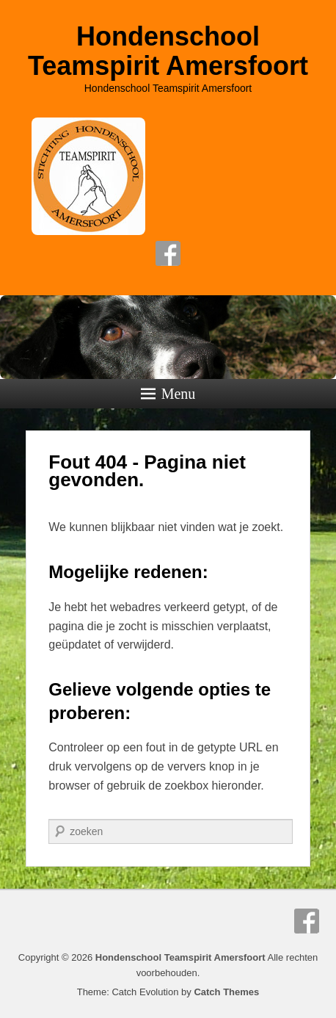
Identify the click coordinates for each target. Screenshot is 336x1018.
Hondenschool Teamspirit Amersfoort (168, 51)
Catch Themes (226, 991)
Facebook (168, 253)
